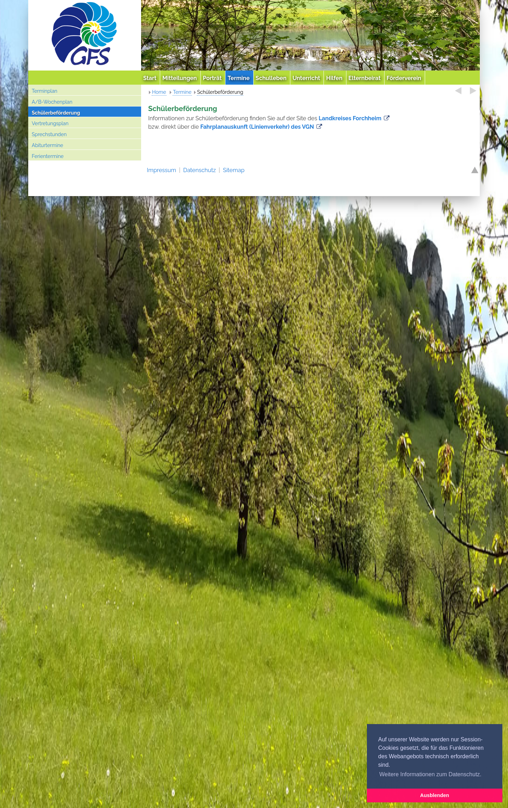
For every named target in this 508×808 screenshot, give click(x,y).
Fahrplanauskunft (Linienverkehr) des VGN (257, 126)
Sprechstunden (49, 134)
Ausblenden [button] (434, 795)
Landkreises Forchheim (350, 118)
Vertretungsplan (50, 123)
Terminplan (44, 91)
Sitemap (233, 170)
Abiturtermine (47, 145)
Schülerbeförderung (56, 113)
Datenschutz (199, 170)
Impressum (161, 170)
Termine (182, 92)
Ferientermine (48, 156)
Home (159, 92)
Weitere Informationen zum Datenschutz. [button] (430, 774)
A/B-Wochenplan (52, 102)
